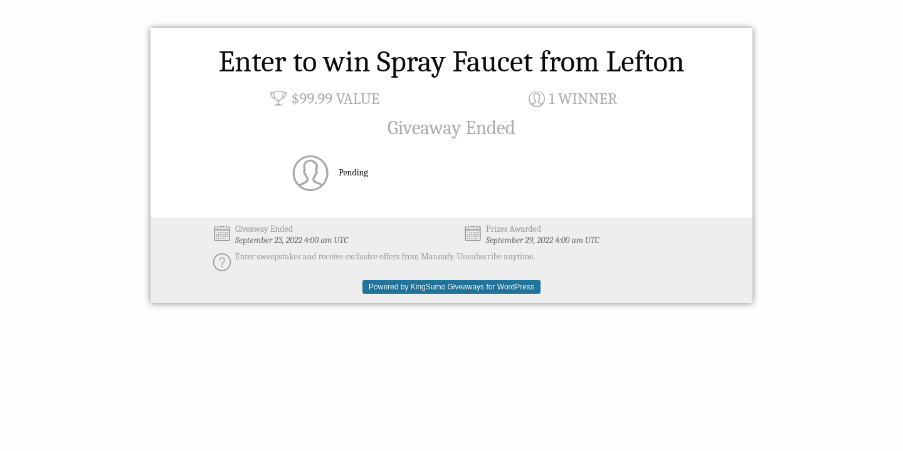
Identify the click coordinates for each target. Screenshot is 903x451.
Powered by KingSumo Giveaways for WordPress (451, 287)
